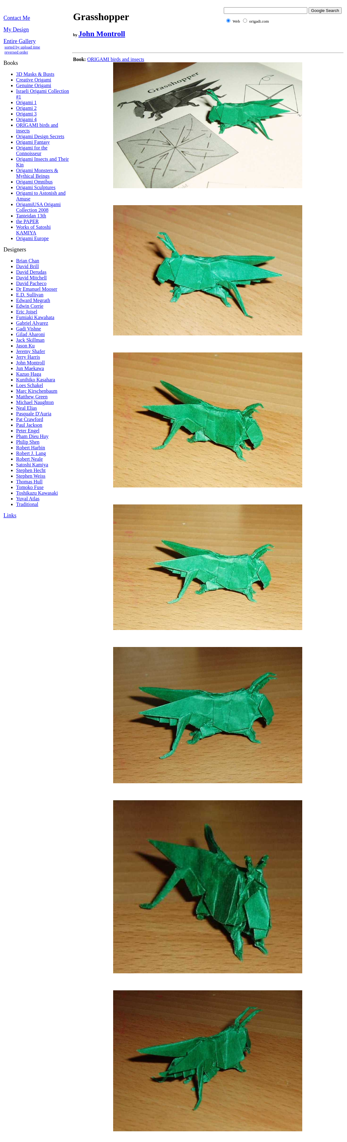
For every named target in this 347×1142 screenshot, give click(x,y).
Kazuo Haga (28, 374)
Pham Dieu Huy (32, 436)
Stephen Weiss (30, 476)
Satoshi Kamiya (32, 464)
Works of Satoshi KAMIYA (33, 229)
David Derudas (31, 272)
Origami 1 (26, 102)
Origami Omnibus (34, 181)
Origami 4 (26, 119)
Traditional (27, 504)
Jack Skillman (30, 340)
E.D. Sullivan (29, 294)
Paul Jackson (29, 425)
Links (9, 515)
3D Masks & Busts (35, 74)
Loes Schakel (29, 385)
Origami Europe (32, 238)
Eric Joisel (26, 311)
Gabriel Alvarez (32, 323)
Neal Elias (26, 408)
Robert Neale (29, 459)
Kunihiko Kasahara (35, 379)
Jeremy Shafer (30, 351)
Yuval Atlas (27, 498)
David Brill (27, 266)
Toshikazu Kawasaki (37, 493)
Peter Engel (27, 430)
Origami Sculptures (35, 187)
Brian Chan (27, 260)
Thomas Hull (29, 481)
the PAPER (27, 221)
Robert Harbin (30, 447)
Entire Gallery (19, 41)
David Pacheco (31, 283)
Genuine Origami (33, 85)
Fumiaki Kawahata (35, 317)
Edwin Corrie (29, 306)
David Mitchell (31, 277)
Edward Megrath (33, 300)
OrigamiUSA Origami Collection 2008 (38, 207)
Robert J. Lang (31, 453)
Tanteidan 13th (31, 215)
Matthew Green (32, 396)
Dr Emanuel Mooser (36, 289)
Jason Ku (25, 345)
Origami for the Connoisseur (32, 150)
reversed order (16, 52)
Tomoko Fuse (29, 487)
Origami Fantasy (33, 142)
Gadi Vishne (28, 328)
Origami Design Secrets (40, 136)
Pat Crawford (29, 419)
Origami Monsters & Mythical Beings (37, 173)
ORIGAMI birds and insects (115, 59)
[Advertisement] (187, 47)
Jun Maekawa (30, 368)
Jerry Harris (28, 357)
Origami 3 (26, 113)
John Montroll (30, 362)
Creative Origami (33, 79)
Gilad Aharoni (30, 334)
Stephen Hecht (31, 470)
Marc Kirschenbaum (36, 391)
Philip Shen (27, 442)
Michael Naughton (35, 402)
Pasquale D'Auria (33, 413)
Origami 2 (26, 108)
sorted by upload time (22, 47)
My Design (16, 29)
